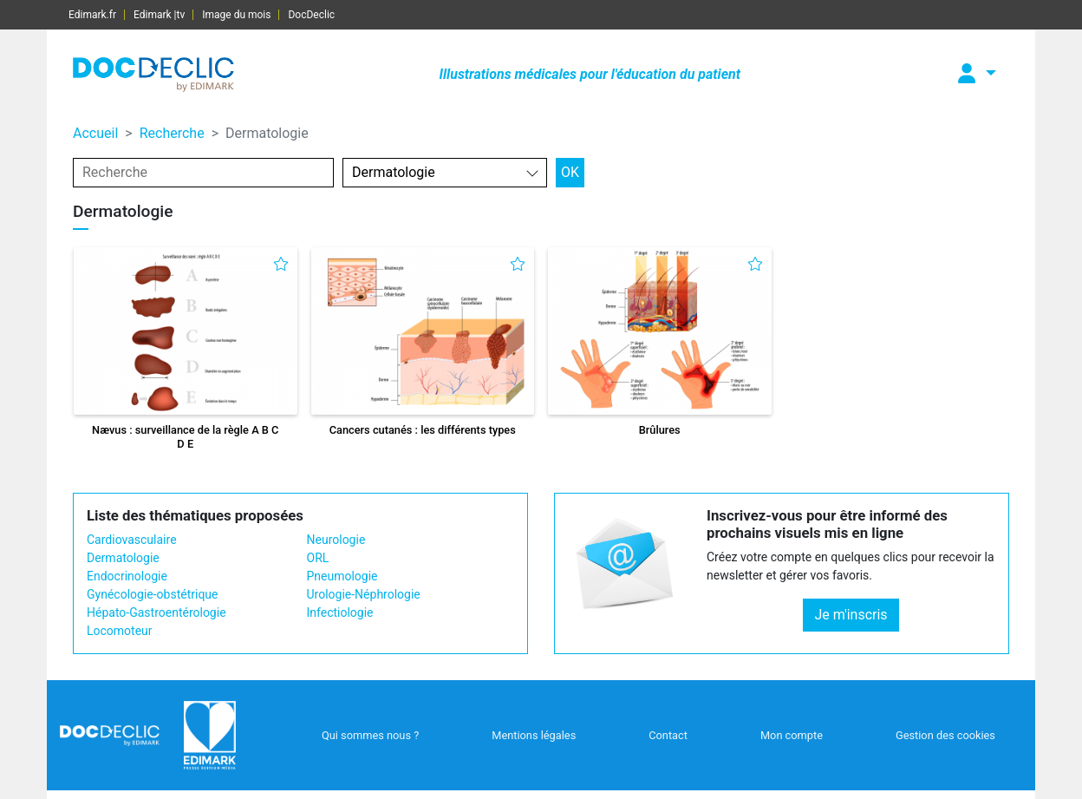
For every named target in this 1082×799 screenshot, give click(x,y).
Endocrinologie (127, 576)
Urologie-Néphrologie (363, 594)
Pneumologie (342, 576)
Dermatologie (123, 558)
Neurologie (336, 540)
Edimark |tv (159, 15)
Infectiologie (340, 612)
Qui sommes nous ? (370, 735)
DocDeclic (311, 15)
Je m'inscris (850, 614)
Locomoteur (120, 631)
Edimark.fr (92, 15)
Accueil (95, 133)
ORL (318, 558)
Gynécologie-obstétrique (152, 594)
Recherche (172, 133)
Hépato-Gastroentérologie (156, 612)
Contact (668, 735)
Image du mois (236, 15)
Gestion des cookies (945, 735)
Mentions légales (534, 735)
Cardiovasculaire (132, 540)
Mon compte (791, 735)
